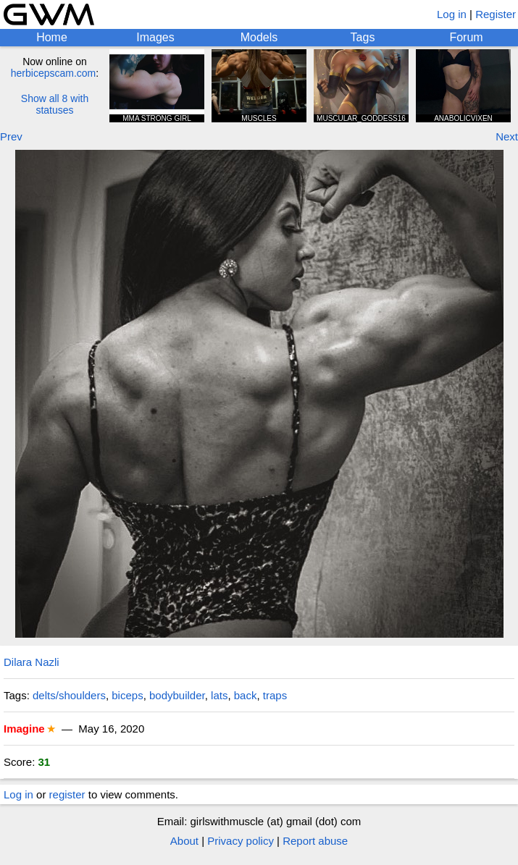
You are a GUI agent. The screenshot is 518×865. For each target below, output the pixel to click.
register (67, 794)
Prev (11, 136)
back (245, 695)
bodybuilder (177, 695)
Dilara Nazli (31, 662)
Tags (363, 37)
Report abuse (315, 841)
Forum (466, 37)
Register (495, 14)
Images (155, 37)
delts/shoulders (69, 695)
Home (51, 37)
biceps (127, 695)
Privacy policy (240, 841)
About (184, 841)
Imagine (24, 728)
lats (219, 695)
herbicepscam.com (53, 73)
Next (507, 136)
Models (259, 37)
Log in (452, 14)
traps (275, 695)
